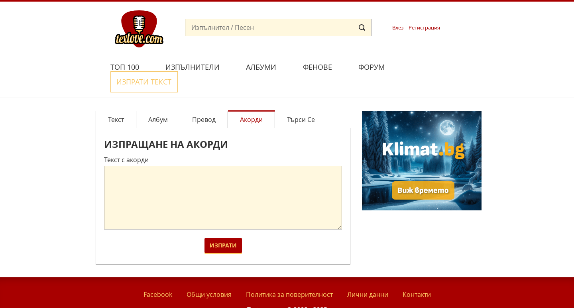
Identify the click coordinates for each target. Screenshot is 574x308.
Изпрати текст (435, 66)
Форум (371, 67)
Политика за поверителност (289, 275)
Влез (397, 27)
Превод (204, 100)
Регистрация (424, 27)
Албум (158, 100)
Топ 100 (124, 67)
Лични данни (367, 275)
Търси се (301, 100)
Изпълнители (192, 67)
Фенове (317, 67)
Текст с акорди (126, 141)
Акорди (251, 100)
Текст (116, 100)
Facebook (158, 275)
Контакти (417, 275)
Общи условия (209, 275)
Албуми (261, 67)
